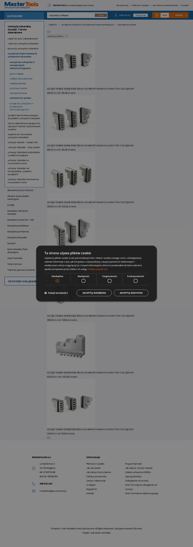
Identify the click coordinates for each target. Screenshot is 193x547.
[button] (56, 293)
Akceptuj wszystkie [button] (131, 292)
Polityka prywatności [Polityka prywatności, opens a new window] (97, 269)
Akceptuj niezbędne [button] (93, 292)
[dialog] (96, 273)
